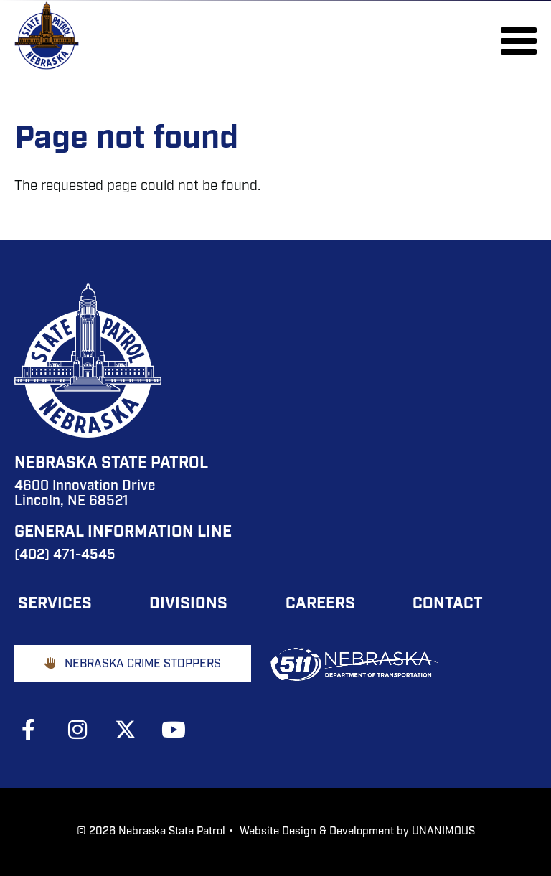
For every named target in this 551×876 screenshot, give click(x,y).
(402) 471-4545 (65, 555)
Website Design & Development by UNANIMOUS (357, 831)
